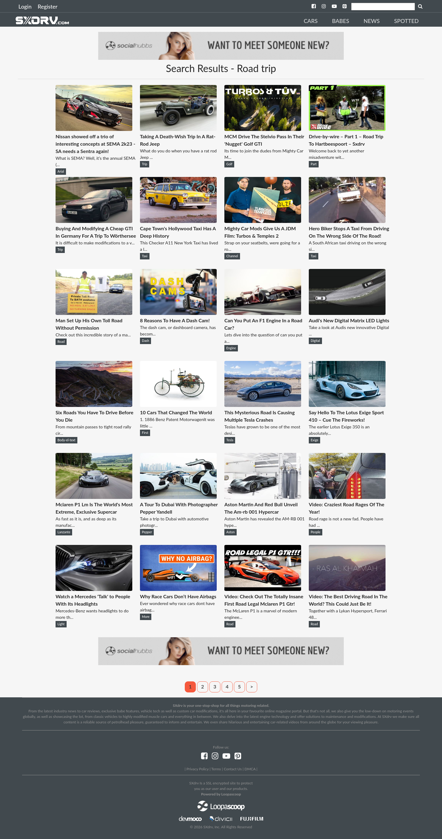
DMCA (250, 769)
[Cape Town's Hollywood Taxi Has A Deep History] (178, 221)
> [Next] (251, 686)
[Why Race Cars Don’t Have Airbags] (178, 589)
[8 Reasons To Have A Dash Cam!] (178, 313)
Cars (310, 20)
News (371, 20)
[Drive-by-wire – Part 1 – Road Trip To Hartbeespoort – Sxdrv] (347, 129)
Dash (145, 341)
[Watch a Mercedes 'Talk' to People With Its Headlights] (94, 589)
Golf (229, 164)
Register (47, 6)
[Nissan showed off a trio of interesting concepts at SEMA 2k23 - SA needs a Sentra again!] (94, 129)
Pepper (147, 532)
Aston (230, 532)
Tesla (229, 440)
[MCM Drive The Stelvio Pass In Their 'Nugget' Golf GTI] (262, 129)
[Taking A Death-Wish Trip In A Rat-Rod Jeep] (178, 129)
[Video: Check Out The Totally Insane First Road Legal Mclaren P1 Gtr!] (262, 589)
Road (60, 341)
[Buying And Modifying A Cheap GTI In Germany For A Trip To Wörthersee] (94, 221)
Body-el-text (66, 440)
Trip (144, 164)
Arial (60, 171)
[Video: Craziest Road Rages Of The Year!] (347, 497)
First (145, 433)
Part (313, 164)
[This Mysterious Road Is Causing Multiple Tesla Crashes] (262, 405)
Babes (340, 20)
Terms (216, 769)
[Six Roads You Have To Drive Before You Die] (94, 405)
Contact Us (233, 769)
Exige (314, 440)
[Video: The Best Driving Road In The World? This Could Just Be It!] (347, 589)
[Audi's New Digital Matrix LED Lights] (347, 313)
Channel (232, 256)
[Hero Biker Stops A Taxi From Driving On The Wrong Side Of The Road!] (347, 221)
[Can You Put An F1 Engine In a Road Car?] (262, 313)
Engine (231, 348)
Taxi (144, 256)
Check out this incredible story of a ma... (93, 334)
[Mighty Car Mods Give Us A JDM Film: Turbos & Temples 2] (262, 221)
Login (25, 6)
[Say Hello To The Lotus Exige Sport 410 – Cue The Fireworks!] (347, 405)
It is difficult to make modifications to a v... (95, 242)
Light (60, 624)
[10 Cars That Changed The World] (178, 405)
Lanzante (63, 532)
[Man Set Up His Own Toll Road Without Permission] (94, 313)
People (315, 532)
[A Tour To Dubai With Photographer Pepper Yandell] (178, 497)
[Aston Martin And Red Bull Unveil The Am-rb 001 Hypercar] (262, 497)
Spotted (406, 20)
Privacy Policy (197, 769)
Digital (315, 341)
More (145, 617)
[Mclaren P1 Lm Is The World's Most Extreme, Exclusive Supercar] (94, 497)
